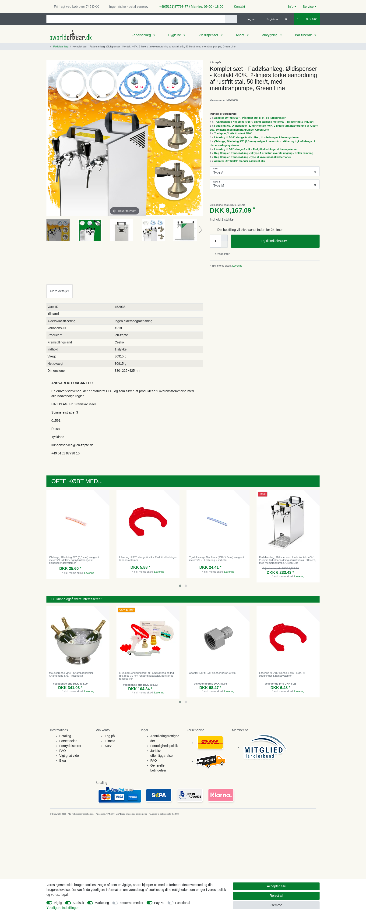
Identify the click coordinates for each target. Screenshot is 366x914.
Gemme (276, 905)
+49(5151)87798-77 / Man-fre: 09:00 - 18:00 (189, 6)
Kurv (108, 746)
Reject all (276, 895)
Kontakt (237, 6)
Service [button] (308, 6)
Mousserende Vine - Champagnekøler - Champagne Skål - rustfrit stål (72, 674)
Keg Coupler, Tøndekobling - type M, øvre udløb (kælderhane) (252, 157)
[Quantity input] (215, 241)
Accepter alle (276, 886)
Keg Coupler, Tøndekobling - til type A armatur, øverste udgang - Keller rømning (263, 153)
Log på (110, 736)
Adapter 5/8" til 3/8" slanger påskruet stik (239, 161)
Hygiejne (175, 35)
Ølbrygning (270, 35)
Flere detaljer (59, 291)
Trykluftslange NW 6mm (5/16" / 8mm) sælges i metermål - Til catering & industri (263, 121)
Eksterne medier (131, 903)
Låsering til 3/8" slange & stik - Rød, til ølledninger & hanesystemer (256, 149)
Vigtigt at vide (69, 755)
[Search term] (135, 19)
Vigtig (58, 903)
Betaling (65, 736)
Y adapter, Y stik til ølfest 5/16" (233, 133)
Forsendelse (68, 741)
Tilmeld (110, 741)
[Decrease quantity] (224, 244)
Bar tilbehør (304, 35)
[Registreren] (271, 19)
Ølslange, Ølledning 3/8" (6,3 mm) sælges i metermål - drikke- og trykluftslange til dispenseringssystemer (74, 560)
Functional (182, 903)
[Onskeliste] (288, 19)
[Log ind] (249, 19)
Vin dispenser (208, 35)
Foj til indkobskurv (288, 241)
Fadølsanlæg (142, 35)
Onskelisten (221, 254)
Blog (62, 760)
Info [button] (290, 6)
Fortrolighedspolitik (164, 746)
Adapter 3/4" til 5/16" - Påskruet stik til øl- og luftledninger (250, 117)
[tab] (59, 291)
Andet (240, 35)
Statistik (78, 903)
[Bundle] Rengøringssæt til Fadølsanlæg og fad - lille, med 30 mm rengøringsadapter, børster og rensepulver (147, 675)
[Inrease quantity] (224, 238)
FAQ (62, 751)
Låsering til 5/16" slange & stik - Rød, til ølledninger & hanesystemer (256, 137)
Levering (237, 265)
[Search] (231, 19)
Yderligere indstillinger (62, 908)
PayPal (159, 903)
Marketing (102, 903)
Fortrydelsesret (70, 746)
